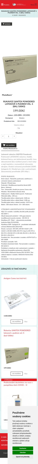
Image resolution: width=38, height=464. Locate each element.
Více (25, 321)
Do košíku (9, 145)
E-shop (14, 15)
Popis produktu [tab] (10, 148)
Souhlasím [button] (22, 448)
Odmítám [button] (23, 452)
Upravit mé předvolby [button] (22, 457)
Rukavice (22, 15)
